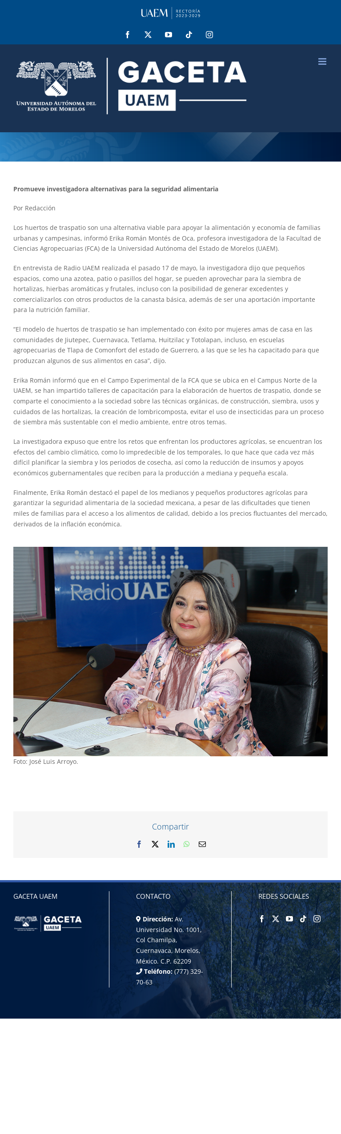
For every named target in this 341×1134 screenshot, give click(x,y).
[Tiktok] (303, 918)
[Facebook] (261, 918)
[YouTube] (289, 918)
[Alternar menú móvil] (323, 61)
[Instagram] (317, 918)
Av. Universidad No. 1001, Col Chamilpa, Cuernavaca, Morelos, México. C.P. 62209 (169, 940)
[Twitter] (275, 918)
